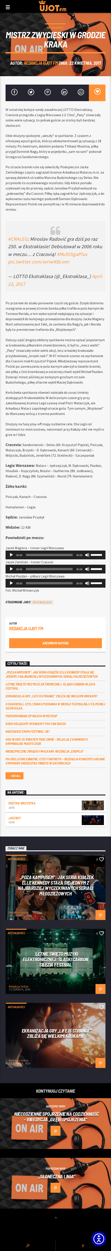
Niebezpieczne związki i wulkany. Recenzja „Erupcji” (45, 751)
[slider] (49, 555)
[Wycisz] (87, 555)
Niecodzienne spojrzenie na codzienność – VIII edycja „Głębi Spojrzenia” (56, 1116)
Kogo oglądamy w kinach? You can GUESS (36, 723)
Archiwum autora (55, 643)
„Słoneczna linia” (56, 1176)
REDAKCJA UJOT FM (41, 63)
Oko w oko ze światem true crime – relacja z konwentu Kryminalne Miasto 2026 (47, 741)
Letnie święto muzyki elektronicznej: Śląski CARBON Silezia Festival (50, 686)
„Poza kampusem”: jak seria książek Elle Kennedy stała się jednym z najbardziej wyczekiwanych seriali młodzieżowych (52, 674)
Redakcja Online (18, 912)
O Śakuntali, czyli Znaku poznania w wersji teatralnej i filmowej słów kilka (55, 706)
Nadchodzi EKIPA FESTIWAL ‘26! (28, 731)
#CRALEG (17, 239)
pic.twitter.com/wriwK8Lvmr (38, 262)
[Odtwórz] (11, 555)
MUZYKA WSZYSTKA (21, 803)
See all (14, 776)
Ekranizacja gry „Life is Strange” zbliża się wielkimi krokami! (51, 696)
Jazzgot (14, 818)
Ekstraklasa (42, 602)
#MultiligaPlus (72, 254)
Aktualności (55, 28)
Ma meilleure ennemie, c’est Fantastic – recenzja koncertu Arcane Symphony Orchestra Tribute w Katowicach (55, 761)
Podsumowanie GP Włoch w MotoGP (31, 716)
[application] (55, 555)
